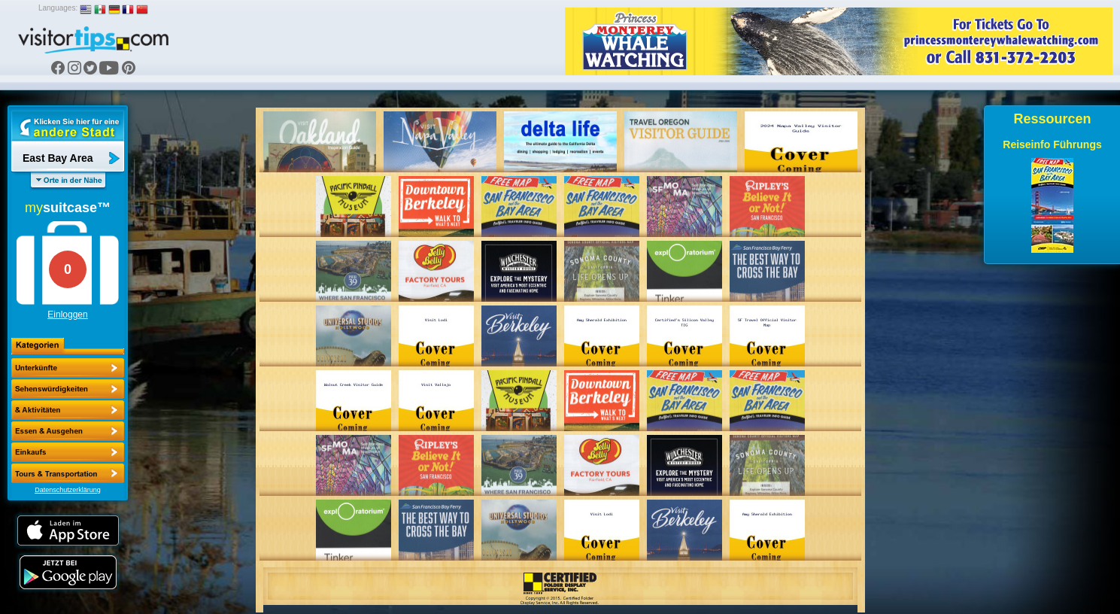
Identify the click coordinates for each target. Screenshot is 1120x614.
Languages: (57, 8)
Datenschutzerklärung (68, 490)
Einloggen (67, 314)
